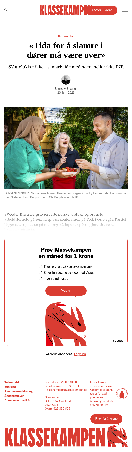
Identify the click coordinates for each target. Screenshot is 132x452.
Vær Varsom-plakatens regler (101, 389)
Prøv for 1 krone (101, 10)
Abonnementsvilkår (17, 400)
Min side (10, 387)
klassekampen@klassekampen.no (66, 389)
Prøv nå (66, 290)
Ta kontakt (11, 382)
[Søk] (5, 10)
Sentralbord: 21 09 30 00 (61, 382)
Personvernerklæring (18, 391)
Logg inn (80, 354)
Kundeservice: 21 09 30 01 (62, 386)
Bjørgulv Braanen (66, 88)
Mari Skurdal (101, 405)
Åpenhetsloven (14, 396)
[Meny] (125, 10)
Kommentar (66, 36)
